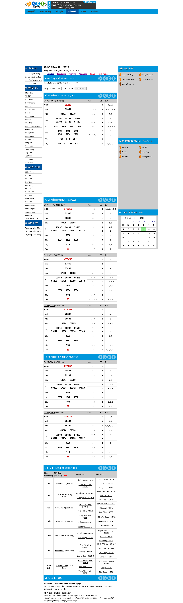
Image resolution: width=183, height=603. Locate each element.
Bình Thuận (29, 104)
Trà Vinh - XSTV (106, 509)
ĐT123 (59, 2)
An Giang (29, 87)
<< (122, 225)
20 (123, 244)
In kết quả (94, 11)
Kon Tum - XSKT (85, 539)
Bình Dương (30, 91)
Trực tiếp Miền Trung (33, 223)
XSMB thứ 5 (60, 493)
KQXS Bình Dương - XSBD (106, 504)
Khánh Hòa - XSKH (85, 483)
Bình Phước (30, 98)
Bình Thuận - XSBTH (106, 493)
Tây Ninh (28, 141)
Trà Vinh (28, 144)
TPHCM (28, 84)
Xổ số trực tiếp (45, 11)
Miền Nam (29, 81)
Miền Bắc (50, 62)
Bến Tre (60, 5)
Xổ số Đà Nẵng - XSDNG (85, 478)
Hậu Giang (29, 124)
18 (148, 240)
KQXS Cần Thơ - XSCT (106, 476)
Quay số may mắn (128, 67)
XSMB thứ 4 (60, 480)
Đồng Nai (29, 118)
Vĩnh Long (29, 147)
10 (143, 236)
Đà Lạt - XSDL (106, 540)
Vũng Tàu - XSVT (106, 472)
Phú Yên (28, 190)
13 (123, 240)
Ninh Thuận (29, 187)
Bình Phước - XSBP (106, 520)
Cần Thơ (28, 111)
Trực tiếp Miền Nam (33, 219)
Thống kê (59, 11)
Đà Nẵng (28, 170)
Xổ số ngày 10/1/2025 (71, 59)
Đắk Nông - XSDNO (85, 524)
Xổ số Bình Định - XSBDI (85, 489)
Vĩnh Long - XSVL (106, 513)
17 (143, 240)
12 (154, 236)
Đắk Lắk (28, 167)
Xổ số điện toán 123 (33, 65)
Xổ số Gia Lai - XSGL (85, 505)
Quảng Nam (69, 8)
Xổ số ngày (57, 59)
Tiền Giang (29, 137)
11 (148, 236)
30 (123, 232)
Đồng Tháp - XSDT (106, 460)
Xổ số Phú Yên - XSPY (85, 452)
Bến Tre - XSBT (106, 468)
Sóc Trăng (29, 134)
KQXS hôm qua (90, 2)
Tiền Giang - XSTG (106, 544)
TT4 (73, 2)
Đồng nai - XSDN (106, 480)
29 (133, 248)
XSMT (54, 8)
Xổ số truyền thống (32, 62)
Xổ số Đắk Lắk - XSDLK (85, 465)
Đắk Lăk (60, 8)
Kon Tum (28, 183)
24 (143, 244)
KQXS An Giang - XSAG (106, 489)
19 (154, 240)
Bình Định (29, 163)
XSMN (54, 5)
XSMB (54, 2)
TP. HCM (144, 123)
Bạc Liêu (77, 5)
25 (148, 244)
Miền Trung (29, 160)
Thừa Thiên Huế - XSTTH (85, 458)
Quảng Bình (30, 193)
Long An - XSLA (106, 529)
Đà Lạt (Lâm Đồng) (32, 114)
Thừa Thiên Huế (31, 207)
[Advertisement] (91, 34)
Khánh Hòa (29, 180)
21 (128, 244)
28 (128, 248)
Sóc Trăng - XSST (106, 484)
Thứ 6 (52, 89)
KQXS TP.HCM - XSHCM (106, 451)
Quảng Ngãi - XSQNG (85, 528)
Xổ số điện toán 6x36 (33, 68)
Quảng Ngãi (30, 197)
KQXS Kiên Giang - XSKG (106, 534)
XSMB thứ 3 (61, 467)
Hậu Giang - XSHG (106, 525)
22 (133, 244)
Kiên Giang (29, 127)
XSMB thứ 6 (59, 508)
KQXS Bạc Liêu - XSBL (106, 463)
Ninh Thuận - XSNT (85, 510)
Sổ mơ (83, 11)
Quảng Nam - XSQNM (85, 470)
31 (128, 232)
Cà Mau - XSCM (106, 455)
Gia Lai (28, 177)
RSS (155, 596)
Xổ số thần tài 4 (31, 72)
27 (123, 248)
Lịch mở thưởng (127, 63)
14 (128, 240)
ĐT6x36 (67, 2)
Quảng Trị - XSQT (85, 499)
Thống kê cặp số (147, 63)
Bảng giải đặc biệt (128, 72)
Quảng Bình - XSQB (85, 494)
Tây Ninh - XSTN (106, 497)
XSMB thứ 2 (60, 456)
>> (137, 225)
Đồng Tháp (29, 121)
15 (133, 240)
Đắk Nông (29, 173)
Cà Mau (28, 107)
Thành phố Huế (147, 133)
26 (154, 244)
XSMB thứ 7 (59, 523)
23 (138, 244)
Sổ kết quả (72, 11)
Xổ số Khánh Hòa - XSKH (85, 534)
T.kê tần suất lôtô (147, 67)
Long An (28, 131)
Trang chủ (31, 11)
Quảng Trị (29, 203)
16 (138, 240)
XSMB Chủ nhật (62, 538)
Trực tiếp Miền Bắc (32, 216)
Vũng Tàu (68, 5)
